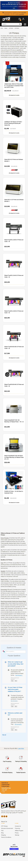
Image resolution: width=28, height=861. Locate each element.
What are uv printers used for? (15, 714)
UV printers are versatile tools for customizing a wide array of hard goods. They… (17, 722)
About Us (4, 821)
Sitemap (17, 835)
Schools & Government (7, 828)
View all (4, 735)
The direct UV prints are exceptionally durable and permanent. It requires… (17, 698)
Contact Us (18, 826)
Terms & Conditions (6, 837)
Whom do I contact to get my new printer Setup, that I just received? (15, 664)
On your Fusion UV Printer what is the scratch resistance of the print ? (15, 689)
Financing (17, 828)
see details (23, 12)
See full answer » (19, 675)
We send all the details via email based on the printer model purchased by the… (17, 673)
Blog (2, 832)
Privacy (17, 832)
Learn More (21, 748)
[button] (12, 681)
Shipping (3, 835)
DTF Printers (4, 826)
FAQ (2, 830)
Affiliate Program (19, 830)
